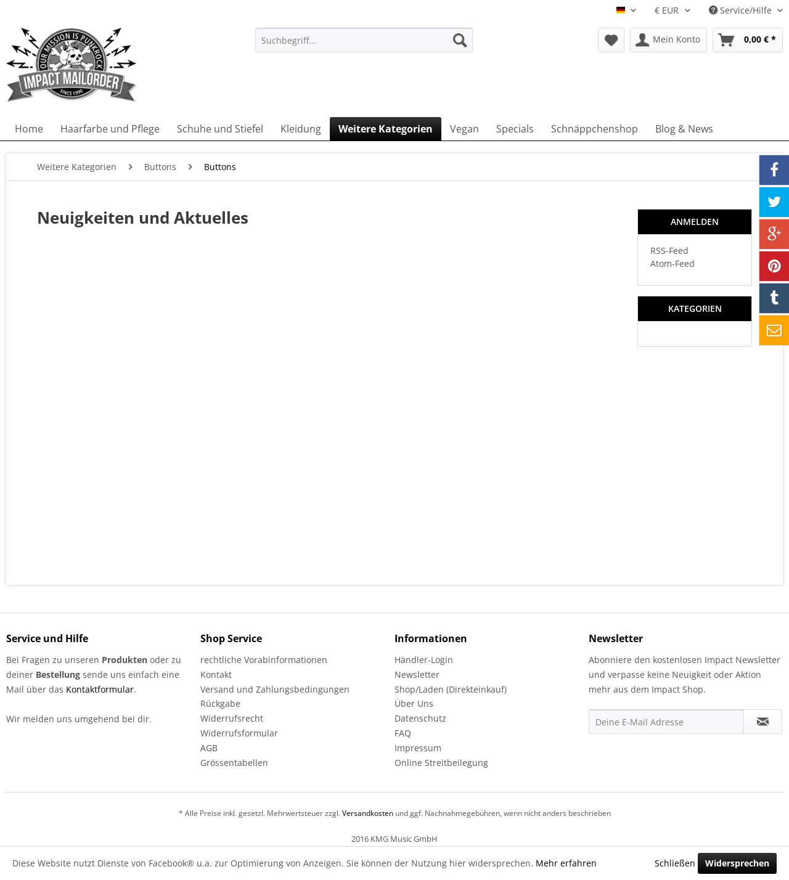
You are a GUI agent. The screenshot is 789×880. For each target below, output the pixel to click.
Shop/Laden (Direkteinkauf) (450, 689)
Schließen (675, 863)
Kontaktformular (100, 689)
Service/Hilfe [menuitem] (741, 10)
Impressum (417, 748)
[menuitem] (364, 40)
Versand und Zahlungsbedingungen (275, 689)
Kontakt (216, 674)
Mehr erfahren (566, 863)
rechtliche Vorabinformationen (263, 660)
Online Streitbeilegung (441, 762)
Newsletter (416, 674)
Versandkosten (367, 813)
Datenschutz (420, 718)
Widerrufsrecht (231, 718)
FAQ (402, 733)
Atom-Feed (672, 263)
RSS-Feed (669, 250)
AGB (209, 748)
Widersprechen (737, 863)
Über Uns (413, 703)
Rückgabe (220, 703)
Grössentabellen (234, 762)
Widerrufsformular (239, 733)
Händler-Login (423, 660)
